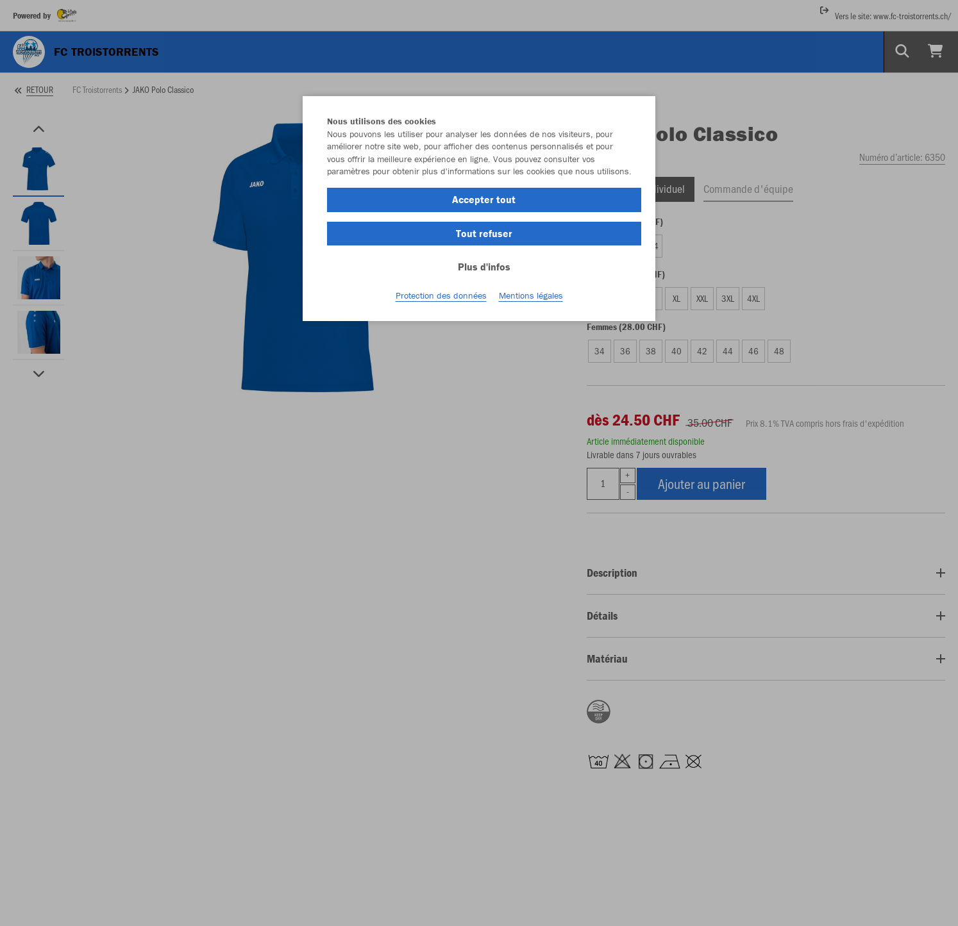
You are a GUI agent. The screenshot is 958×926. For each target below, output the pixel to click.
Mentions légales (531, 295)
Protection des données (441, 295)
